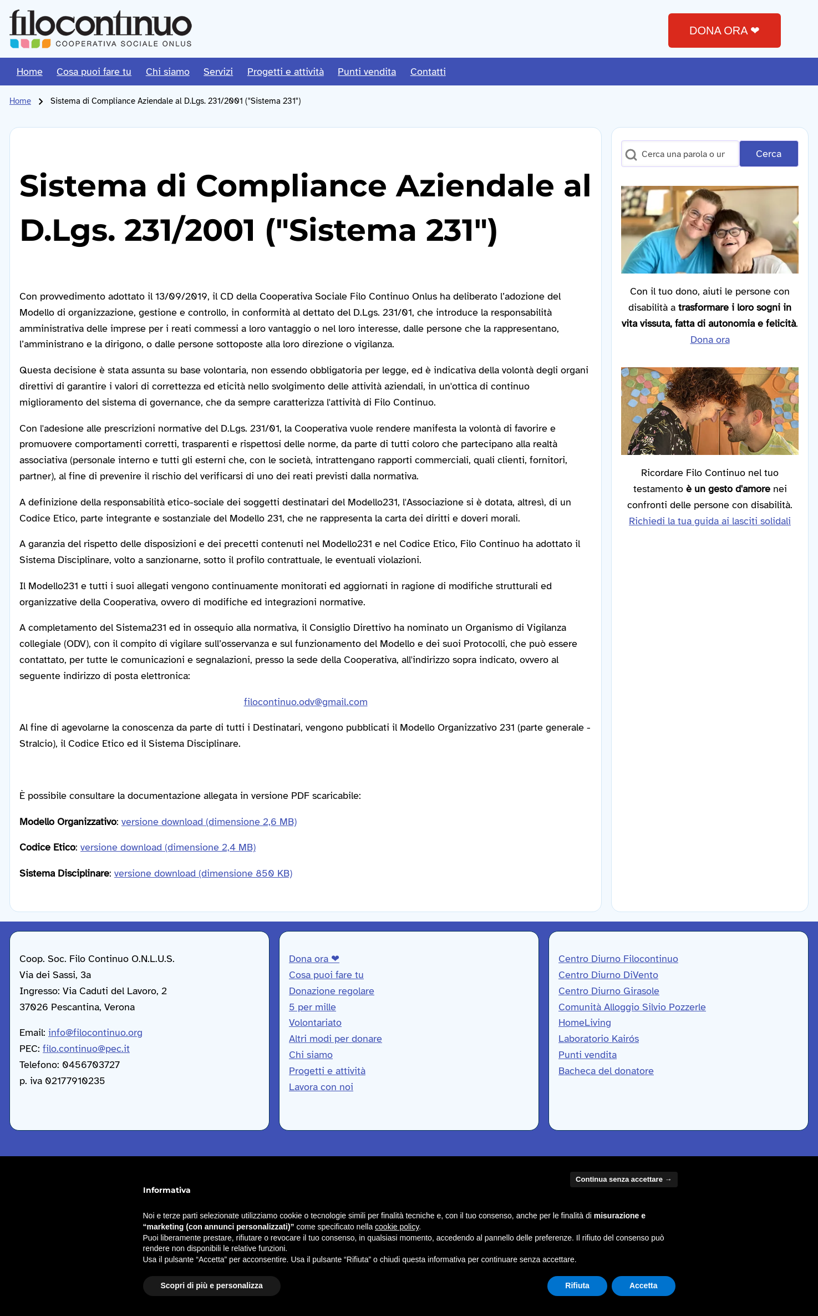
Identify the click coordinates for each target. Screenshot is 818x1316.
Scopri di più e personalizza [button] (212, 1285)
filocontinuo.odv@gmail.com (306, 702)
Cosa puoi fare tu (326, 975)
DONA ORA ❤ (724, 30)
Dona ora (710, 339)
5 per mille (312, 1007)
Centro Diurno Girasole (608, 991)
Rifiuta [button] (577, 1285)
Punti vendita (587, 1055)
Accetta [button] (643, 1285)
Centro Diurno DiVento (608, 975)
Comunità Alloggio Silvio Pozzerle (632, 1007)
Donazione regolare (331, 991)
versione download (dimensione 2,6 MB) (209, 822)
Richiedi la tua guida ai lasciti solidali (710, 521)
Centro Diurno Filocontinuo (618, 959)
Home (20, 101)
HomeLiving (584, 1022)
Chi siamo (311, 1055)
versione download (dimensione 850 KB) (203, 873)
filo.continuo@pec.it (86, 1048)
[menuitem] (29, 71)
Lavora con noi (321, 1087)
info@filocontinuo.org (95, 1032)
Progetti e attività (327, 1071)
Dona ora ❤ (314, 959)
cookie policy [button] (397, 1226)
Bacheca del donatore (606, 1071)
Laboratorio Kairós (598, 1038)
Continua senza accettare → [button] (624, 1179)
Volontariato (315, 1022)
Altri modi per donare (335, 1038)
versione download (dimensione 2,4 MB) (168, 847)
